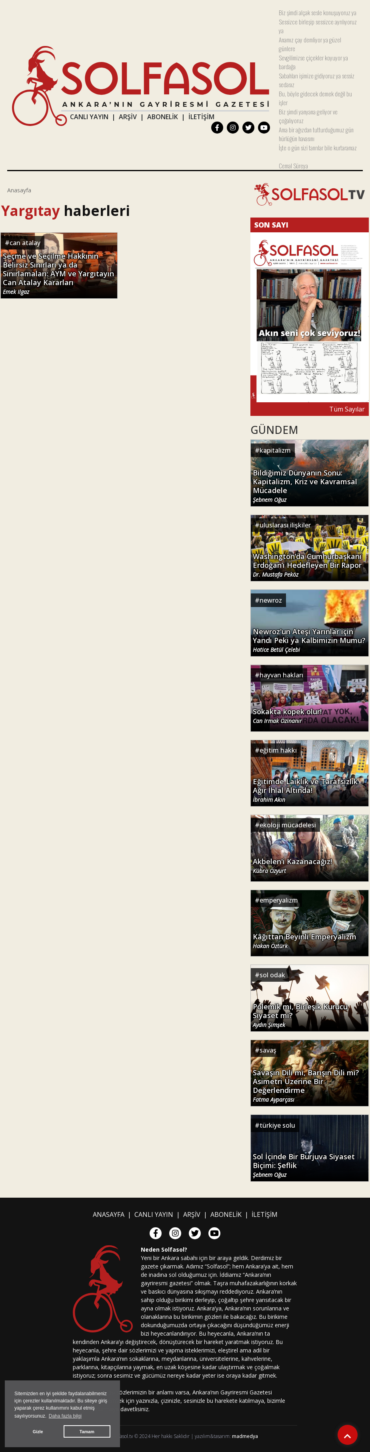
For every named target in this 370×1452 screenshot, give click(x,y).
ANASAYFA (108, 1214)
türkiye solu (277, 1125)
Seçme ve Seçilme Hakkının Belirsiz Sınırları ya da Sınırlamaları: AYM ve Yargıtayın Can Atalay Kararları (58, 274)
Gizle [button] (38, 1431)
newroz (271, 600)
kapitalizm (275, 450)
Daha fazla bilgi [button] (65, 1416)
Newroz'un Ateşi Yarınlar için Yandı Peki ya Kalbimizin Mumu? (309, 640)
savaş (268, 1050)
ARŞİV (128, 116)
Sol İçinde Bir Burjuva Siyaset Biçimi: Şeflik (304, 1165)
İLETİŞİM (201, 116)
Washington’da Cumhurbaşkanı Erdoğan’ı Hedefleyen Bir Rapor (307, 565)
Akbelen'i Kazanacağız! (292, 866)
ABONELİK (162, 116)
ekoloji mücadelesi (288, 825)
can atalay (25, 242)
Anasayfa (19, 190)
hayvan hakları (281, 675)
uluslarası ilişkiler (285, 525)
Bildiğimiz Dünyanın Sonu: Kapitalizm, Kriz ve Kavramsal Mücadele (305, 485)
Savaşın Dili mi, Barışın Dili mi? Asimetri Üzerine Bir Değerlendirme (306, 1085)
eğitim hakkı (278, 750)
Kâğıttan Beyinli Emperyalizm (304, 941)
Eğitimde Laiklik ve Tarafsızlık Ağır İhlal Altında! (305, 790)
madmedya (245, 1436)
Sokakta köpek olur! (287, 716)
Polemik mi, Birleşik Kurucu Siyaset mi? (300, 1015)
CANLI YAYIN (89, 116)
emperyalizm (279, 900)
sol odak (272, 975)
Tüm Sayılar (347, 409)
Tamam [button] (87, 1431)
